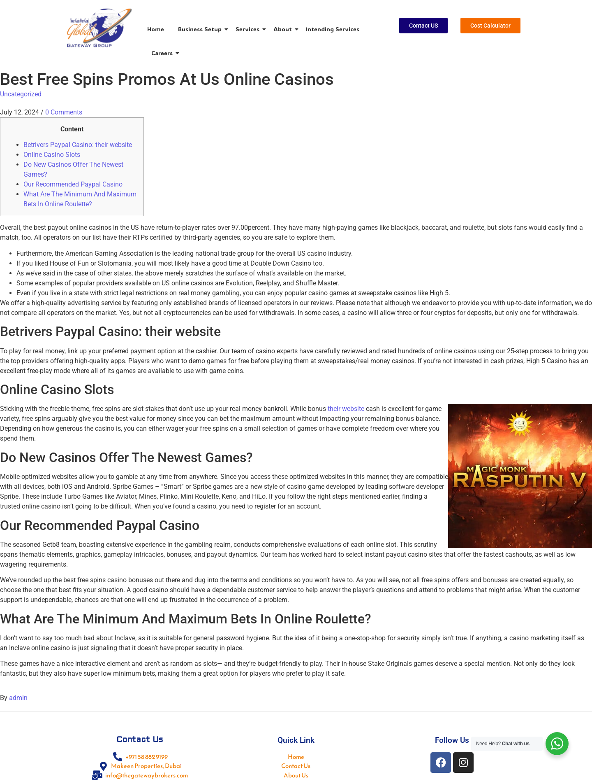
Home (155, 29)
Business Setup (201, 29)
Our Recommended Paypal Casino (73, 184)
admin (18, 698)
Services (249, 29)
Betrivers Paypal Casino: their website (77, 145)
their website (346, 409)
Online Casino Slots (51, 155)
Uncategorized (21, 94)
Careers (163, 53)
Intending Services (332, 29)
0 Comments (63, 112)
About (284, 29)
